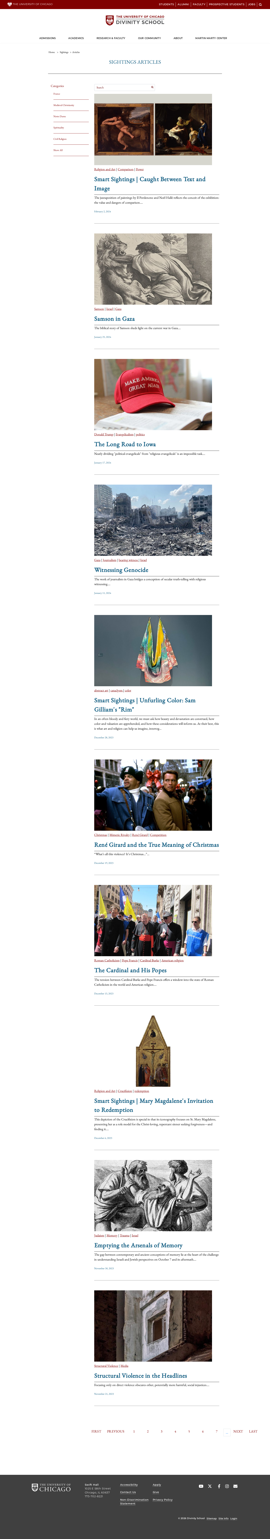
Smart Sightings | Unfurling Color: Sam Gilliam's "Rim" (145, 704)
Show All (58, 150)
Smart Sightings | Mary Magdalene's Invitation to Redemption (153, 1105)
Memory (112, 1235)
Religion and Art (104, 169)
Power (140, 169)
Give (156, 1492)
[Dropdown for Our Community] (161, 37)
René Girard (140, 835)
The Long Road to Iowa (125, 444)
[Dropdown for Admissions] (56, 37)
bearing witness (129, 560)
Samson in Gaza (114, 319)
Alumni (183, 4)
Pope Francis (130, 960)
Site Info (224, 1518)
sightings (64, 52)
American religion (172, 960)
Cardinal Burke (149, 960)
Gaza (118, 309)
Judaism (99, 1235)
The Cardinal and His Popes (130, 970)
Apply (157, 1484)
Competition (158, 835)
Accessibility (129, 1484)
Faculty (199, 4)
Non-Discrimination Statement (134, 1501)
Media (124, 1366)
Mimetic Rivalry (119, 835)
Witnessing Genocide (121, 570)
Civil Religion (60, 139)
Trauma (124, 1235)
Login (233, 1518)
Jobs (251, 4)
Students (166, 4)
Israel (109, 309)
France (56, 93)
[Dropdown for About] (183, 37)
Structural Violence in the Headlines (140, 1376)
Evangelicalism (125, 434)
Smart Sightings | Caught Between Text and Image (149, 183)
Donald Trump (103, 434)
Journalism (109, 560)
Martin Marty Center (211, 38)
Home (52, 52)
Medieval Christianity (63, 105)
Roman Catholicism (107, 960)
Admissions (47, 38)
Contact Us (128, 1492)
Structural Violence (106, 1366)
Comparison (126, 169)
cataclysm (117, 690)
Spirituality (58, 127)
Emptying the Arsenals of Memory (138, 1245)
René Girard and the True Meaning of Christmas (156, 845)
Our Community (149, 38)
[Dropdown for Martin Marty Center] (227, 37)
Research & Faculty (111, 38)
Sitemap (212, 1518)
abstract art (101, 690)
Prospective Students (226, 4)
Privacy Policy (163, 1499)
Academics (76, 38)
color (128, 690)
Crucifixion (125, 1091)
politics (140, 434)
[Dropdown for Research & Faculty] (125, 37)
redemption (141, 1091)
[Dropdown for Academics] (84, 37)
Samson (99, 309)
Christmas (100, 835)
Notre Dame (59, 116)
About (178, 38)
